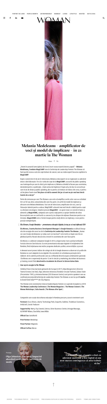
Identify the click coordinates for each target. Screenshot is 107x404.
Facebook (10, 18)
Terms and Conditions (92, 399)
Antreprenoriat (46, 14)
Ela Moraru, (24, 229)
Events (78, 399)
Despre (9, 399)
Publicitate (35, 399)
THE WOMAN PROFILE (21, 399)
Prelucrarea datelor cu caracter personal (58, 399)
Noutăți (82, 14)
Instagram (4, 18)
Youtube (22, 18)
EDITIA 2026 (91, 14)
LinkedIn (16, 18)
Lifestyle (73, 14)
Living (65, 14)
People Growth (32, 14)
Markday (57, 14)
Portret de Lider (18, 14)
